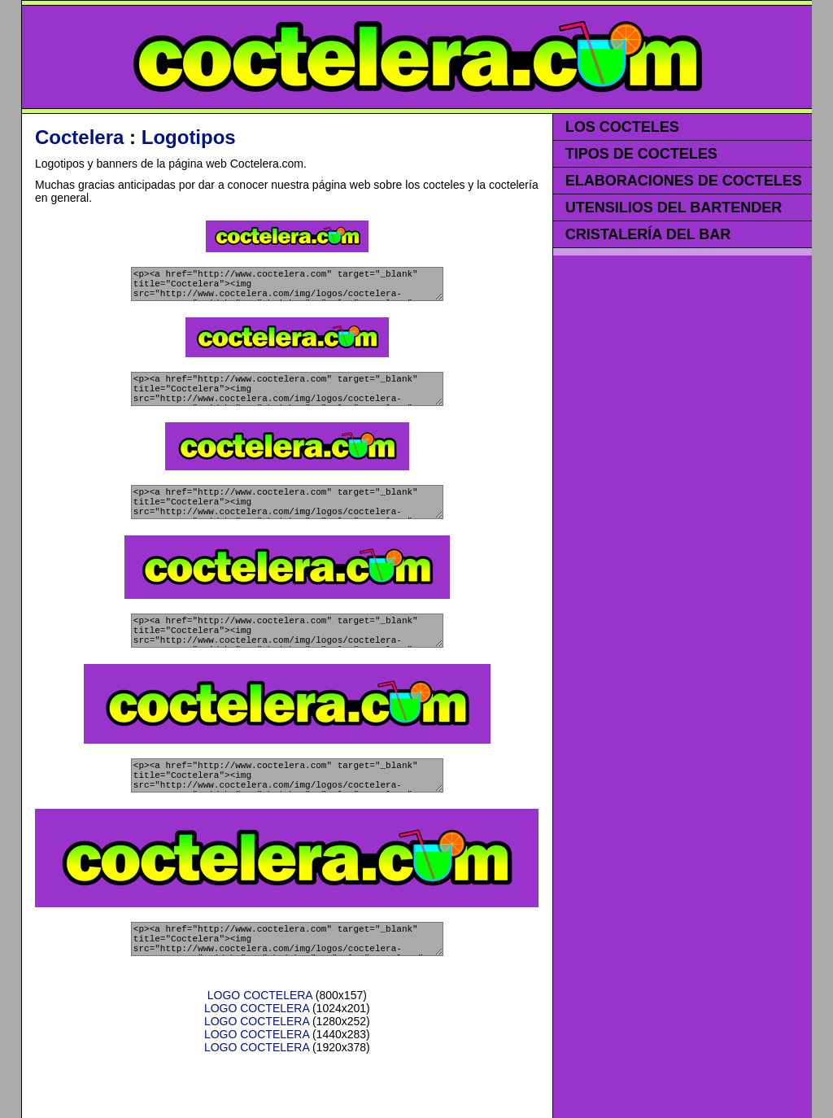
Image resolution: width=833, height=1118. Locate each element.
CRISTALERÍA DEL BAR (648, 234)
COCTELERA (417, 57)
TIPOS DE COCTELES (641, 154)
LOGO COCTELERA (259, 1039)
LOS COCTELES (622, 127)
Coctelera (79, 137)
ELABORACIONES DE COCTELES (683, 181)
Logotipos (189, 137)
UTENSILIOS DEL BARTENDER (674, 207)
